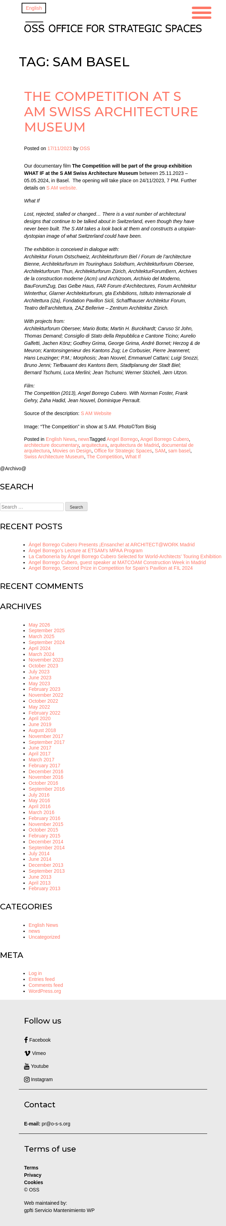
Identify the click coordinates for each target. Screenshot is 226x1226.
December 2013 (46, 865)
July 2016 (39, 795)
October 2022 (43, 701)
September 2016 (47, 789)
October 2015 (43, 830)
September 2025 (47, 630)
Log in (35, 973)
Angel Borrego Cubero (164, 439)
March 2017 (41, 759)
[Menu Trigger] (201, 11)
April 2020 (40, 718)
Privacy (33, 1175)
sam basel (179, 450)
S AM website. (61, 188)
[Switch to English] (33, 8)
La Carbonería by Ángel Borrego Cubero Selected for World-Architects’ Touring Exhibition (125, 556)
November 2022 (46, 695)
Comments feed (46, 985)
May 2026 (39, 625)
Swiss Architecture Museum (54, 456)
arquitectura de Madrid (134, 445)
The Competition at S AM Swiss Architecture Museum (111, 111)
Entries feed (42, 979)
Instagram (38, 1079)
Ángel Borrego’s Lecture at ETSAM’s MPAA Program (86, 550)
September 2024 (47, 642)
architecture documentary (51, 445)
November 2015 (46, 824)
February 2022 (44, 713)
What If (133, 456)
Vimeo (35, 1053)
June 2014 (40, 859)
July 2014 (39, 853)
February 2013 (44, 888)
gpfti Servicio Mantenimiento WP (59, 1210)
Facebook (37, 1040)
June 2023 (40, 677)
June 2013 (40, 877)
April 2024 (40, 648)
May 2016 (39, 800)
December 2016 (46, 771)
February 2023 (44, 689)
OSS (85, 148)
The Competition (104, 456)
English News (60, 439)
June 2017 (40, 748)
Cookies (33, 1182)
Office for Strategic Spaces (123, 450)
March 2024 (41, 654)
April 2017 (40, 753)
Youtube (36, 1066)
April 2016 (40, 806)
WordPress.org (45, 991)
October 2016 (43, 783)
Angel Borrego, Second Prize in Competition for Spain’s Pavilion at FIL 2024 (111, 568)
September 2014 (47, 847)
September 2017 (47, 742)
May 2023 (39, 683)
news (84, 439)
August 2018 (42, 730)
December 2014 (46, 841)
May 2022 (39, 707)
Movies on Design (72, 450)
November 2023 (46, 660)
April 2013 (40, 883)
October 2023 (43, 666)
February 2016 (44, 818)
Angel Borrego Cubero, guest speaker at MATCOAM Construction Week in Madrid (117, 562)
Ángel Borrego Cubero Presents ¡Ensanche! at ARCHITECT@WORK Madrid (112, 544)
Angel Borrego (122, 439)
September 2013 (47, 871)
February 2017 (44, 765)
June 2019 (40, 724)
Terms (31, 1167)
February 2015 (44, 836)
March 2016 (41, 812)
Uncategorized (44, 937)
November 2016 (46, 777)
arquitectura (94, 445)
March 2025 (41, 636)
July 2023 (39, 671)
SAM (160, 450)
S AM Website (96, 413)
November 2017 (46, 736)
